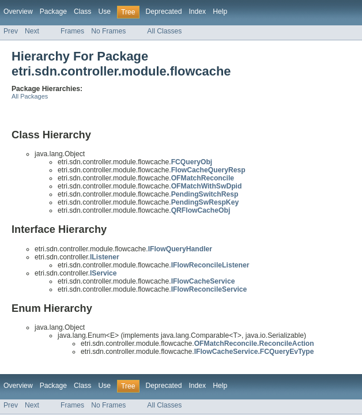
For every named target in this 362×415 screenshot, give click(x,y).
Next (32, 31)
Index (197, 11)
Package (53, 11)
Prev (10, 31)
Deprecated (164, 11)
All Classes (164, 31)
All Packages (30, 96)
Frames (72, 31)
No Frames (108, 31)
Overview (18, 11)
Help (220, 11)
